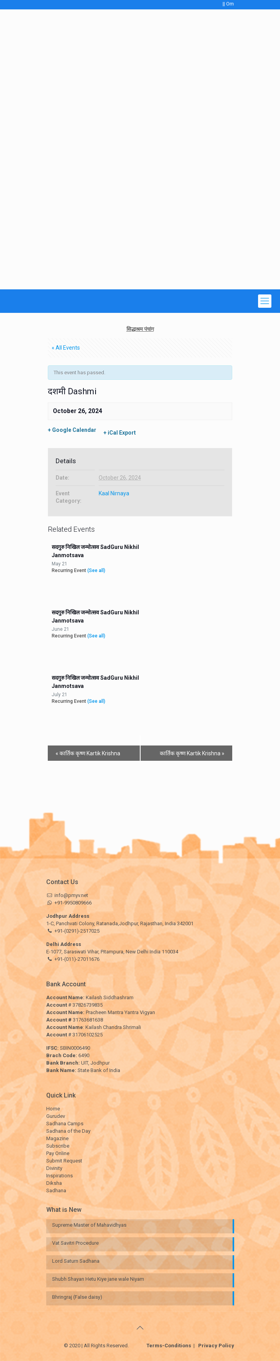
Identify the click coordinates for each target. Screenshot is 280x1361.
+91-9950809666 (72, 903)
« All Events (66, 348)
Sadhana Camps (64, 1123)
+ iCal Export (119, 433)
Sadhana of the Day (68, 1131)
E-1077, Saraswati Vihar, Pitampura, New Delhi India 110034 (112, 952)
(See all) (96, 570)
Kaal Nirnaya (114, 493)
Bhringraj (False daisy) (77, 1297)
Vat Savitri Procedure (75, 1243)
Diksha (54, 1183)
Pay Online (57, 1153)
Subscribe (57, 1146)
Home (53, 1109)
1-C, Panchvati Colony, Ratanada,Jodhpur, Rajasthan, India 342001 (119, 923)
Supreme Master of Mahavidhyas (89, 1225)
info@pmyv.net (71, 895)
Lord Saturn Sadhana (76, 1261)
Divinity (54, 1168)
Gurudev (55, 1116)
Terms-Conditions (170, 1345)
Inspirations (59, 1176)
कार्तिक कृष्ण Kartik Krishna (88, 753)
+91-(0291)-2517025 (76, 931)
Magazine (57, 1138)
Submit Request (64, 1161)
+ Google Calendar (72, 430)
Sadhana (56, 1190)
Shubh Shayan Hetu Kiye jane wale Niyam (98, 1279)
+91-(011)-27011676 (76, 959)
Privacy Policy (214, 1345)
